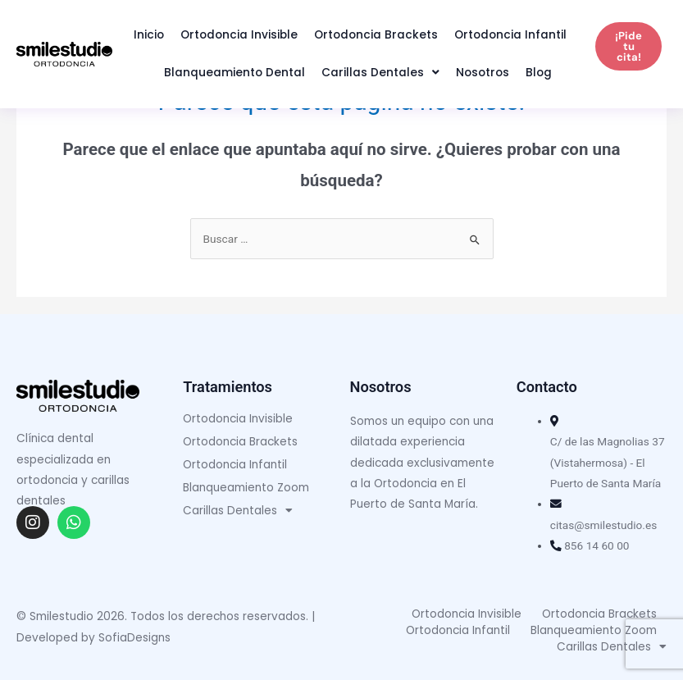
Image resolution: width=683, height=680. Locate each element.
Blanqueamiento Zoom (246, 487)
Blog (539, 72)
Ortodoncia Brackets (376, 35)
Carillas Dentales (380, 73)
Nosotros (482, 72)
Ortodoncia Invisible (239, 35)
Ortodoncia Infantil (510, 35)
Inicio (149, 35)
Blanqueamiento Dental (234, 72)
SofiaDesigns (134, 638)
